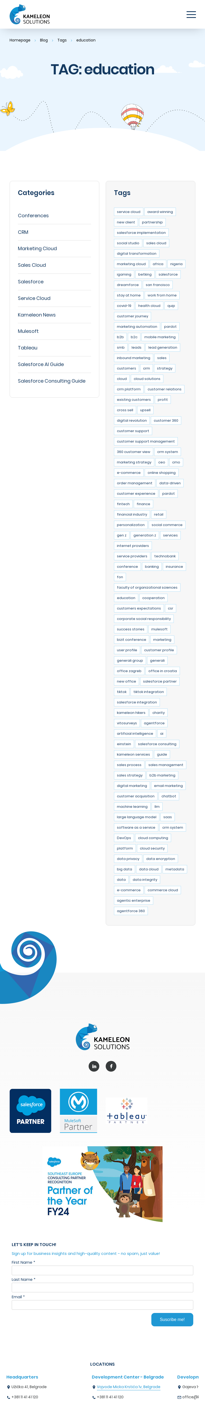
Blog (45, 40)
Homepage (20, 40)
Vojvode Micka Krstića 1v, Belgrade (128, 1386)
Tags (63, 40)
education (87, 40)
